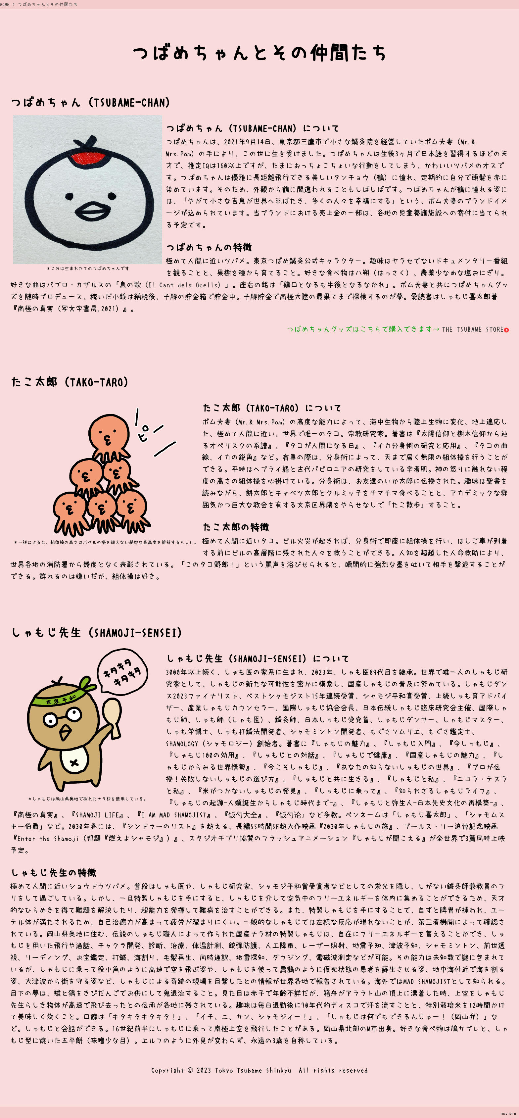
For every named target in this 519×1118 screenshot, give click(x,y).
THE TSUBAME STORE (475, 329)
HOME (4, 4)
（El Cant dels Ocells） (183, 284)
